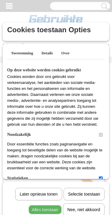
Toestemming (22, 53)
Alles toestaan (45, 147)
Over (65, 53)
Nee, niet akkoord (83, 147)
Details (47, 53)
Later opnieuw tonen (39, 132)
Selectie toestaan (84, 132)
